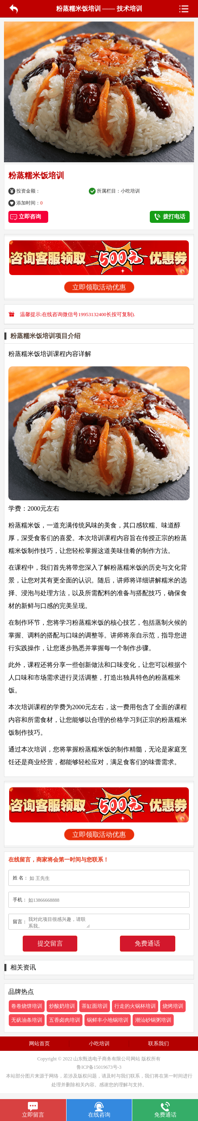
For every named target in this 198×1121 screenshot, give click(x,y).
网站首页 (39, 1043)
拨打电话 (170, 217)
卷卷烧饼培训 (26, 1006)
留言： (20, 921)
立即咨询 (28, 217)
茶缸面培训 (95, 1006)
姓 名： (20, 878)
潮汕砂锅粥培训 (153, 1020)
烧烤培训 (173, 1006)
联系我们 (158, 1043)
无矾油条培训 (26, 1020)
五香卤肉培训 (64, 1020)
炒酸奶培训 (62, 1006)
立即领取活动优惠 (99, 287)
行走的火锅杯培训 (135, 1006)
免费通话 (147, 943)
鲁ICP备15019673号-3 (99, 1067)
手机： (20, 900)
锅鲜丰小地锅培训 (107, 1020)
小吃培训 (130, 191)
